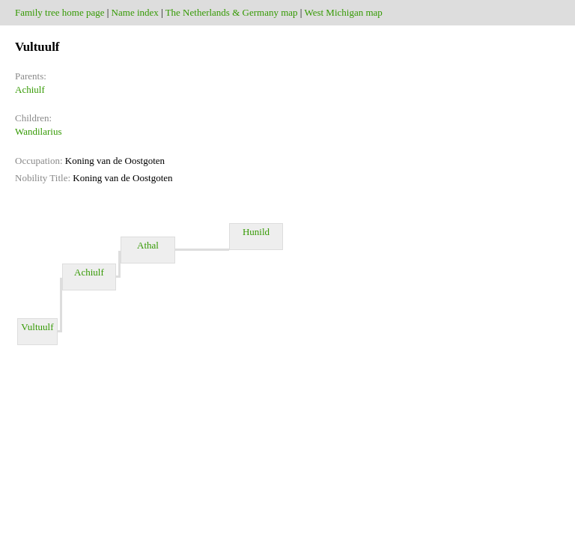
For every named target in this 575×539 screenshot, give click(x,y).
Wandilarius (38, 131)
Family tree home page (60, 12)
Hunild (256, 236)
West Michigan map (343, 12)
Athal (148, 250)
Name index (135, 12)
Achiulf (30, 89)
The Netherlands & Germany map (231, 12)
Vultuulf (37, 331)
